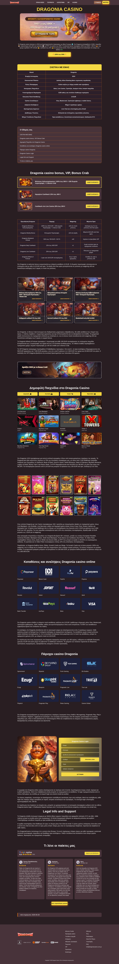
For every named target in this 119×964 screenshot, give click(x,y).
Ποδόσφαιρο (89, 936)
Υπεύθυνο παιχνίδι (70, 936)
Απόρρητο (68, 939)
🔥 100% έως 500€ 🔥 (59, 54)
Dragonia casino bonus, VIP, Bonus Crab (32, 138)
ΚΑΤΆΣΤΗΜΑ (60, 2)
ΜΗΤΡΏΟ (105, 2)
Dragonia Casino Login (27, 153)
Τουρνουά (68, 944)
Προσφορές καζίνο (70, 933)
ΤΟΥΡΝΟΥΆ (50, 2)
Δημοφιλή (27, 394)
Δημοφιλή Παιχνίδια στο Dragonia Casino (32, 142)
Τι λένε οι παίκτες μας (26, 161)
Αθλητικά (88, 931)
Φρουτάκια (91, 394)
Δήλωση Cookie (69, 931)
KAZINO (74, 2)
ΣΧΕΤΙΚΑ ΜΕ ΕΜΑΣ (26, 134)
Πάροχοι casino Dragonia (27, 149)
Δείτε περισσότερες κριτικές (59, 903)
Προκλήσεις (68, 949)
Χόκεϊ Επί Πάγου (90, 939)
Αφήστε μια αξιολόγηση (92, 853)
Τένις (87, 933)
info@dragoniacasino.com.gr (94, 946)
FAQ (87, 944)
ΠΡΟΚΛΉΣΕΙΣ (40, 2)
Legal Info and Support (27, 157)
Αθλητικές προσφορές (71, 941)
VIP (68, 2)
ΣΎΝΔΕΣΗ (98, 2)
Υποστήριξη (89, 941)
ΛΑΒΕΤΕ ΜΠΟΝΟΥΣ (92, 182)
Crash (70, 394)
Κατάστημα (68, 952)
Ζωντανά (49, 394)
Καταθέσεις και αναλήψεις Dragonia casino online (35, 146)
